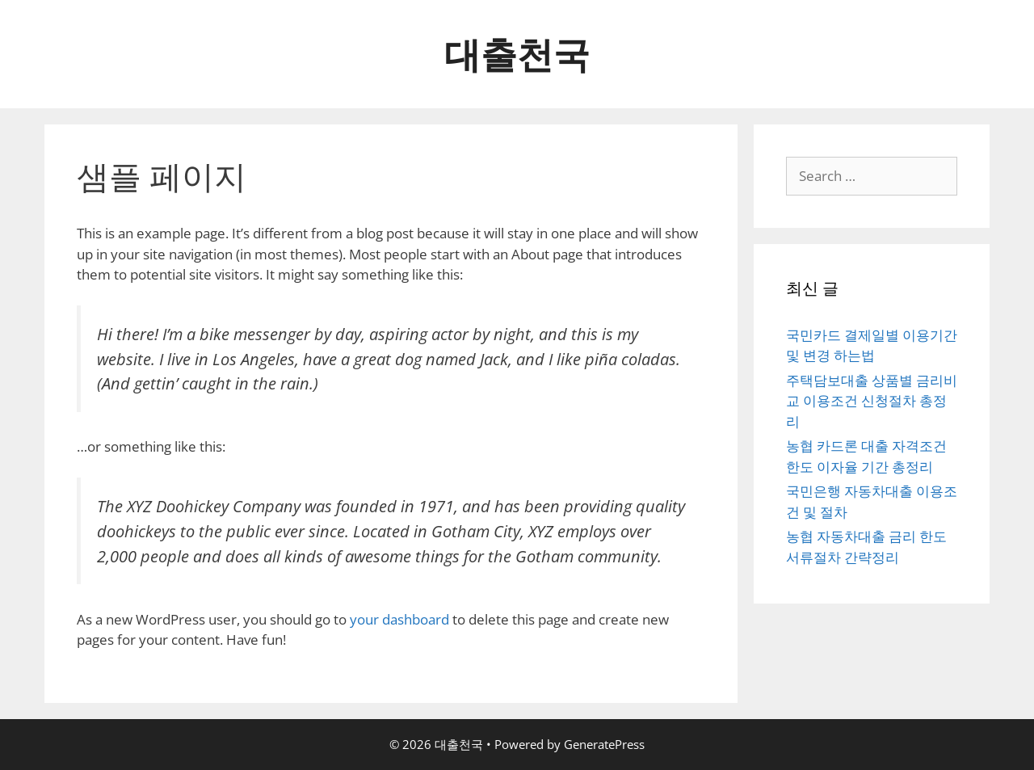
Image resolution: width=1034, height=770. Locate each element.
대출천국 (517, 53)
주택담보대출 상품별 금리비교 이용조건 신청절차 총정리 (871, 401)
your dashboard (399, 619)
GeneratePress (604, 744)
